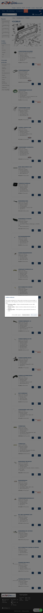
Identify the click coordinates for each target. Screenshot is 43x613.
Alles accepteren (34, 314)
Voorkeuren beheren (26, 314)
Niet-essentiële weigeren (16, 314)
